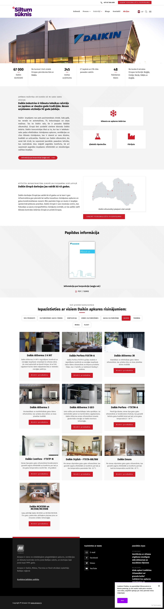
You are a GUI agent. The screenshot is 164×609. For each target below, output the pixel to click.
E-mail (92, 552)
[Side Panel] (149, 11)
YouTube (93, 568)
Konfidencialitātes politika (28, 579)
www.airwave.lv (36, 603)
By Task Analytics (156, 605)
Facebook (94, 558)
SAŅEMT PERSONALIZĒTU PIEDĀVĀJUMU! (104, 217)
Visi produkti (29, 318)
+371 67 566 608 (109, 2)
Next (122, 600)
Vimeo (92, 563)
